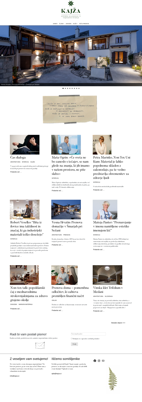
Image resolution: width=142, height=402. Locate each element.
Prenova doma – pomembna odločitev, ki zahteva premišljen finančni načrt (70, 292)
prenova (66, 235)
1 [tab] (63, 88)
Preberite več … (16, 172)
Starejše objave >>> (118, 323)
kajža (32, 162)
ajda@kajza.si (56, 373)
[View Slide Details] (71, 55)
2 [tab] (65, 88)
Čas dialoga (18, 157)
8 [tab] (78, 88)
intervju (25, 162)
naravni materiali (26, 304)
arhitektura (15, 162)
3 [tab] (67, 88)
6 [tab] (74, 88)
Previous (2, 55)
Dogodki (68, 23)
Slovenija (109, 296)
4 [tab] (69, 88)
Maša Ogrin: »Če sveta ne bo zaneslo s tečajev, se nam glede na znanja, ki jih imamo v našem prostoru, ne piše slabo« (70, 166)
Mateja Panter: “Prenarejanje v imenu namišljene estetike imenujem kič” (112, 226)
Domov (55, 23)
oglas (54, 300)
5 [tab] (72, 88)
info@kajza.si (14, 376)
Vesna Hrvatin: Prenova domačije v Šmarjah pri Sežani (67, 226)
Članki (61, 23)
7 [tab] (76, 88)
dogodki (13, 304)
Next (139, 55)
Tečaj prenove (84, 23)
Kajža (75, 23)
